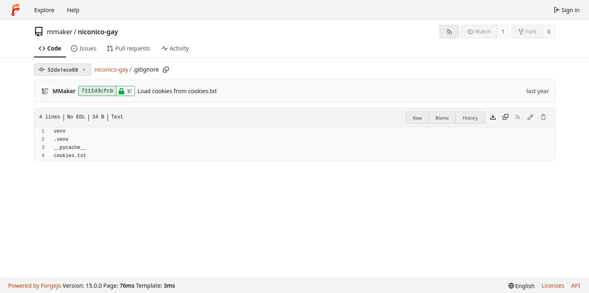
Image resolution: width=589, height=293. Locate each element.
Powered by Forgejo (34, 285)
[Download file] (492, 118)
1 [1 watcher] (503, 31)
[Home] (15, 9)
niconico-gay (98, 32)
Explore (44, 10)
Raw (417, 118)
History (470, 118)
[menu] (521, 286)
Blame (442, 118)
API (575, 285)
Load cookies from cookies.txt (177, 91)
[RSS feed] (449, 31)
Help (73, 10)
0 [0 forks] (548, 31)
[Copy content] (505, 118)
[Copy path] (165, 69)
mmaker (60, 32)
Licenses (553, 285)
